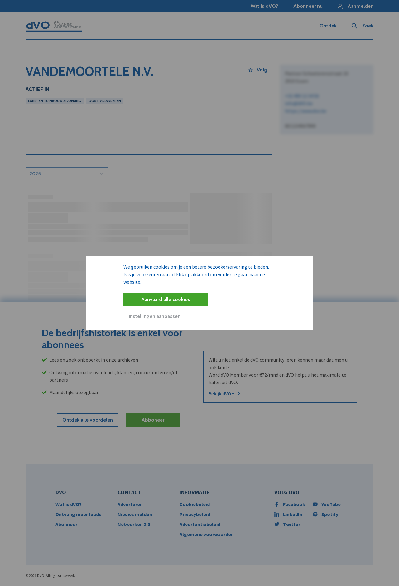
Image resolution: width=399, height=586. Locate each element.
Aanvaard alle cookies (165, 299)
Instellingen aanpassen (154, 316)
